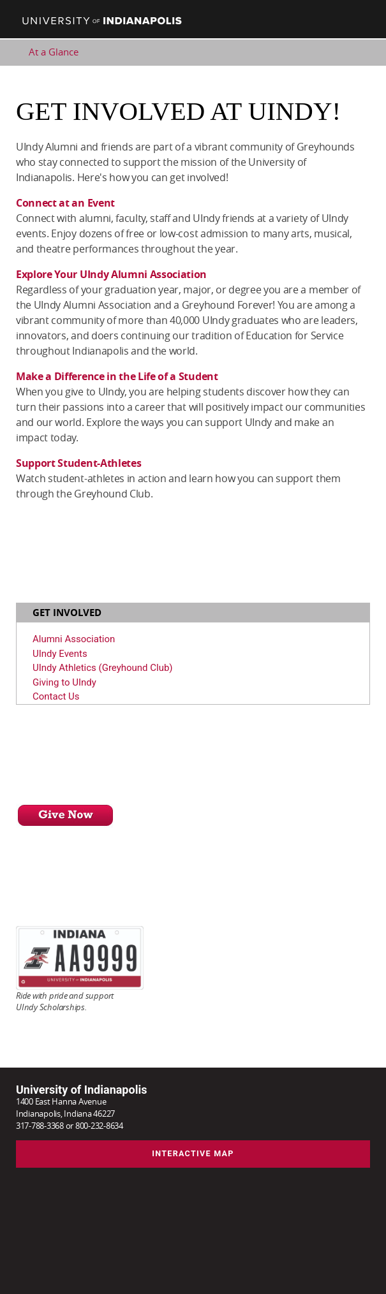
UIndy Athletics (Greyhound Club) (103, 667)
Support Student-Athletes (78, 463)
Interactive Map (193, 1153)
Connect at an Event (65, 203)
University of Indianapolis (81, 1090)
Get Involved (67, 612)
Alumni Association (74, 639)
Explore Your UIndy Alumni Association (111, 274)
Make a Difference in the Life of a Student (117, 376)
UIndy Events (60, 653)
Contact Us (56, 696)
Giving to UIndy (64, 682)
